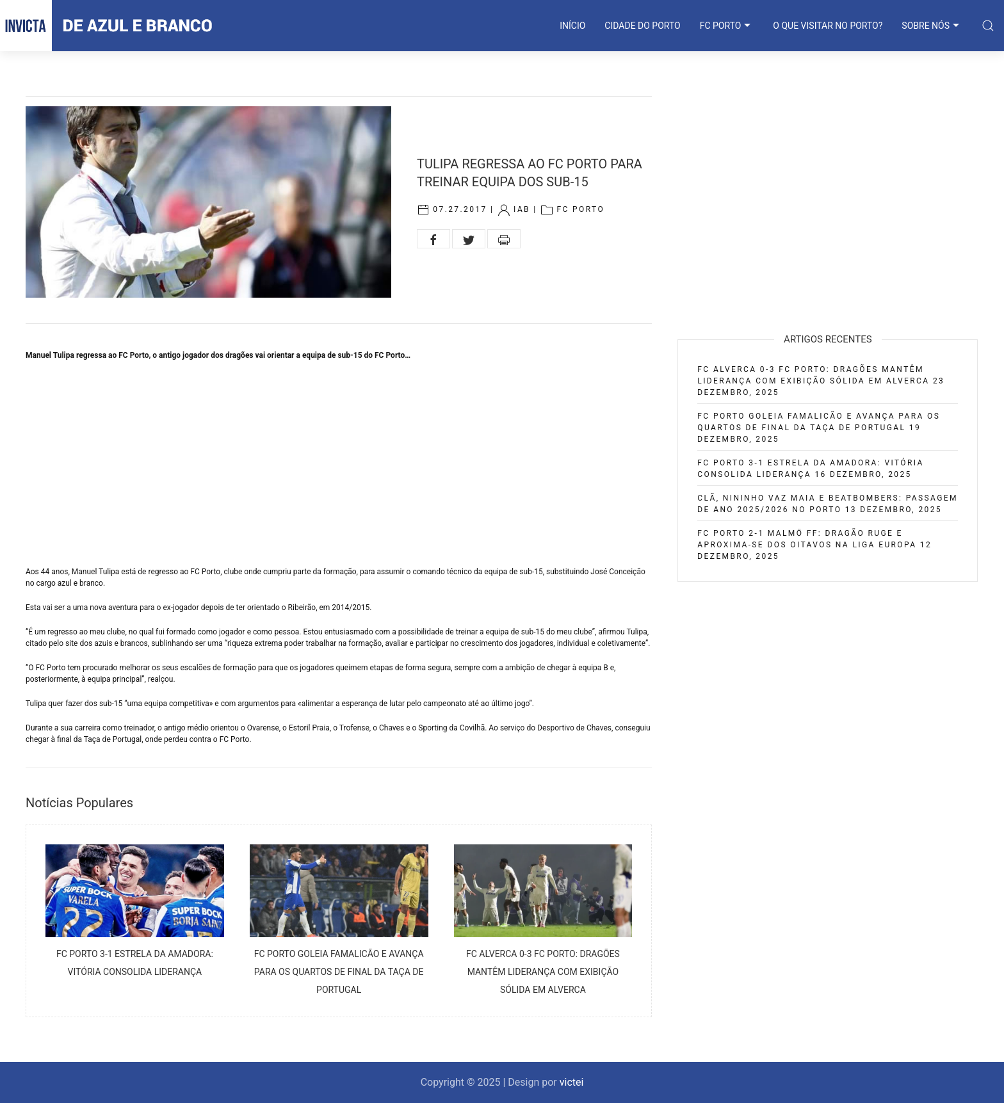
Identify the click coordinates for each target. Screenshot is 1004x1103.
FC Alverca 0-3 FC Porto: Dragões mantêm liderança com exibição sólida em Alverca (543, 972)
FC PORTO (727, 25)
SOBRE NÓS (932, 25)
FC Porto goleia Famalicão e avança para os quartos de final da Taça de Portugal (339, 972)
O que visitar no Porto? (827, 25)
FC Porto (580, 209)
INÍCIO (572, 25)
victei (572, 1082)
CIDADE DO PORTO (642, 25)
